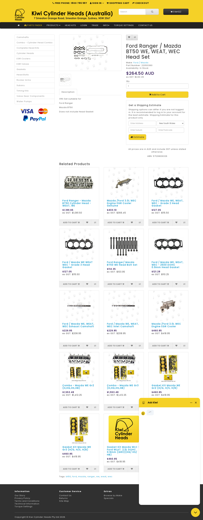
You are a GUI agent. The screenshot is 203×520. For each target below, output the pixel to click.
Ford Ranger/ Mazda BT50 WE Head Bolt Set (122, 263)
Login (84, 25)
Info (106, 25)
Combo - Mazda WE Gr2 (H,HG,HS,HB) (78, 387)
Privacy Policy (22, 498)
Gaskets (21, 69)
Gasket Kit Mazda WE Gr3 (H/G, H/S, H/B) (76, 448)
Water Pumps (24, 101)
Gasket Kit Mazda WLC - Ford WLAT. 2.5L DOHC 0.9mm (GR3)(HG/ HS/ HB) (123, 450)
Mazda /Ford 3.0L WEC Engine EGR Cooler (166, 325)
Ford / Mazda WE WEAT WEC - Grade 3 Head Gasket (77, 265)
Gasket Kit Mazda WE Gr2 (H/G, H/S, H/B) (166, 387)
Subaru (21, 85)
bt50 (68, 476)
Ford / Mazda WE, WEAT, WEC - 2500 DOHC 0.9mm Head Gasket (167, 265)
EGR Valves (23, 64)
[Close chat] (195, 512)
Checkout (140, 3)
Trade (95, 25)
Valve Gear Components (31, 96)
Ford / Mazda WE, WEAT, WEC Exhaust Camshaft (78, 325)
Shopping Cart (118, 3)
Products (53, 25)
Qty (128, 81)
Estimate (137, 137)
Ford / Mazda (140, 62)
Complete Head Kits (28, 47)
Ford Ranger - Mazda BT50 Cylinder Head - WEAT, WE (76, 203)
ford (74, 476)
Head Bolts (23, 74)
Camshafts (23, 37)
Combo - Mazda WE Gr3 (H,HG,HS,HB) (123, 387)
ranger (91, 476)
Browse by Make (113, 495)
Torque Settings (124, 25)
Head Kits (70, 25)
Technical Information (27, 503)
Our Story (20, 495)
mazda (82, 476)
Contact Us (145, 25)
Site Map (64, 501)
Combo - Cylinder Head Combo (35, 42)
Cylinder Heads (25, 53)
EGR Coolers (24, 58)
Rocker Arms (24, 80)
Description (68, 91)
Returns (63, 498)
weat (103, 476)
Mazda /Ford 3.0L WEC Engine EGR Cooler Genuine (121, 203)
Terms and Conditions (27, 501)
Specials (109, 498)
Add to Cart (157, 94)
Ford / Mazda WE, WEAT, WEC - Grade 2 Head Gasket (167, 203)
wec (110, 476)
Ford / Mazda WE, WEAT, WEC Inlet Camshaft (123, 325)
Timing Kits (23, 90)
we (98, 476)
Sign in (97, 3)
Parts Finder (33, 25)
